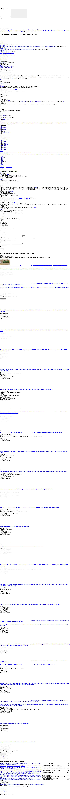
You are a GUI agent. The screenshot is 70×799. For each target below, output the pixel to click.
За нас (1, 781)
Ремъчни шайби (35, 29)
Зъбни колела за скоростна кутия (16, 29)
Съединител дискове (18, 30)
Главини (6, 30)
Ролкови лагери (11, 30)
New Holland (6, 31)
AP (48, 30)
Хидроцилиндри (41, 29)
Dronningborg (59, 30)
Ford (65, 30)
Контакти (7, 781)
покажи (1, 248)
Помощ (4, 781)
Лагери (27, 30)
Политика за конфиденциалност (14, 784)
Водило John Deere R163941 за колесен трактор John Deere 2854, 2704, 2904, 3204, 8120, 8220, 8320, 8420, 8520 (26, 389)
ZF (9, 31)
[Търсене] (19, 13)
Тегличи (24, 30)
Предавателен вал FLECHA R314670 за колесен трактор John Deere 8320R (17, 741)
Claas (55, 30)
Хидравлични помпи (62, 29)
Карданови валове (32, 30)
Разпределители (54, 29)
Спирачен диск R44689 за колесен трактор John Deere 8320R (14, 723)
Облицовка (29, 29)
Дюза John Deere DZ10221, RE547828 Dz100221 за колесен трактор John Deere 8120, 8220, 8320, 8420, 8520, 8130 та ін (27, 664)
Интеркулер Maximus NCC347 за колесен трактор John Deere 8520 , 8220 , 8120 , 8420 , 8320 (21, 546)
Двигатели (25, 29)
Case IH (52, 30)
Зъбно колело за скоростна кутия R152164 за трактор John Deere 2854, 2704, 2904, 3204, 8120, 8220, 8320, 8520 (26, 489)
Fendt (63, 30)
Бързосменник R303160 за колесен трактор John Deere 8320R (14, 526)
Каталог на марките (40, 784)
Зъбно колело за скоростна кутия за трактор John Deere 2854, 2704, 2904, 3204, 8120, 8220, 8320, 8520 (20, 775)
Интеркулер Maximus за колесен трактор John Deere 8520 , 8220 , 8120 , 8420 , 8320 (16, 778)
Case (50, 30)
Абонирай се (2, 299)
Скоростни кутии (48, 29)
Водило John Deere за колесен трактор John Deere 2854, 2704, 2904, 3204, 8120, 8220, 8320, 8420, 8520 (20, 779)
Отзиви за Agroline (33, 784)
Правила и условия (3, 784)
